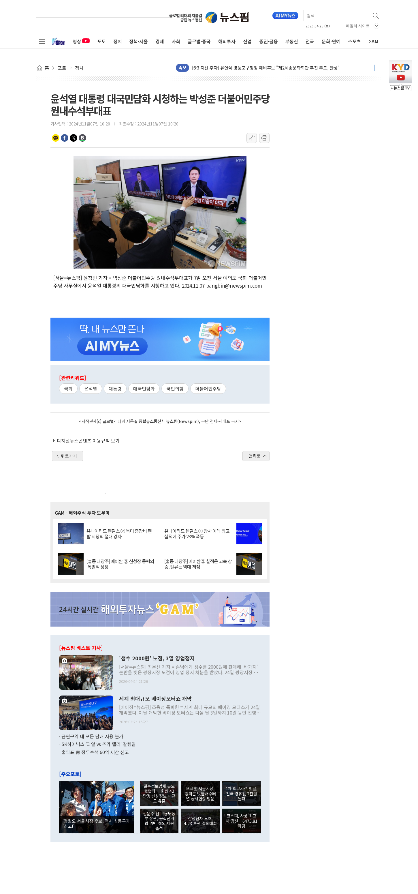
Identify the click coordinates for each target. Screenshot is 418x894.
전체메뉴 (42, 41)
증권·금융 (268, 41)
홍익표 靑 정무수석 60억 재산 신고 (95, 752)
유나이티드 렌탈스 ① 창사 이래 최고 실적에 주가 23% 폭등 (196, 533)
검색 (376, 15)
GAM (373, 41)
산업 (247, 41)
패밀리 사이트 (358, 26)
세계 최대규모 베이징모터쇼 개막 (155, 699)
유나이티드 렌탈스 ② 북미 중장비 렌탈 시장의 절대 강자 (119, 533)
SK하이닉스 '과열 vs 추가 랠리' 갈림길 (98, 744)
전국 (310, 41)
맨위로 (254, 455)
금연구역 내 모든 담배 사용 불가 (92, 736)
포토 (101, 41)
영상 (81, 41)
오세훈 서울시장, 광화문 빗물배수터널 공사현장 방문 (200, 793)
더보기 (374, 67)
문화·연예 (331, 41)
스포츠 (354, 41)
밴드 (82, 138)
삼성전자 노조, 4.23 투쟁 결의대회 (200, 820)
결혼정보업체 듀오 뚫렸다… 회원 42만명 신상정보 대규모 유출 (159, 793)
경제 (159, 41)
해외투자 (227, 41)
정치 (117, 41)
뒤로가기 (69, 455)
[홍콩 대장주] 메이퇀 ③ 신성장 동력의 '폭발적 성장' (120, 563)
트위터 (73, 138)
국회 (68, 388)
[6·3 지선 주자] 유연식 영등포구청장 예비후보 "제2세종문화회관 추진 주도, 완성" (266, 68)
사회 (176, 41)
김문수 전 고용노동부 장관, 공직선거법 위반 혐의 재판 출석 (159, 820)
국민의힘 (175, 388)
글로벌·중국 (199, 41)
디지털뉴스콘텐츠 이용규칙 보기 (88, 440)
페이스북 (64, 138)
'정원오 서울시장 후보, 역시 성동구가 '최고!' (96, 823)
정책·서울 (138, 41)
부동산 (291, 41)
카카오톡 (55, 138)
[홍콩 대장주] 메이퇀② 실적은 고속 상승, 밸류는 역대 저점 (198, 563)
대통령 (115, 388)
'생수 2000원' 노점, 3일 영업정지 (157, 658)
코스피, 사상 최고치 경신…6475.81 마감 (241, 821)
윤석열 (90, 388)
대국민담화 (144, 388)
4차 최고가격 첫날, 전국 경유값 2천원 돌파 (241, 793)
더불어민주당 (208, 388)
